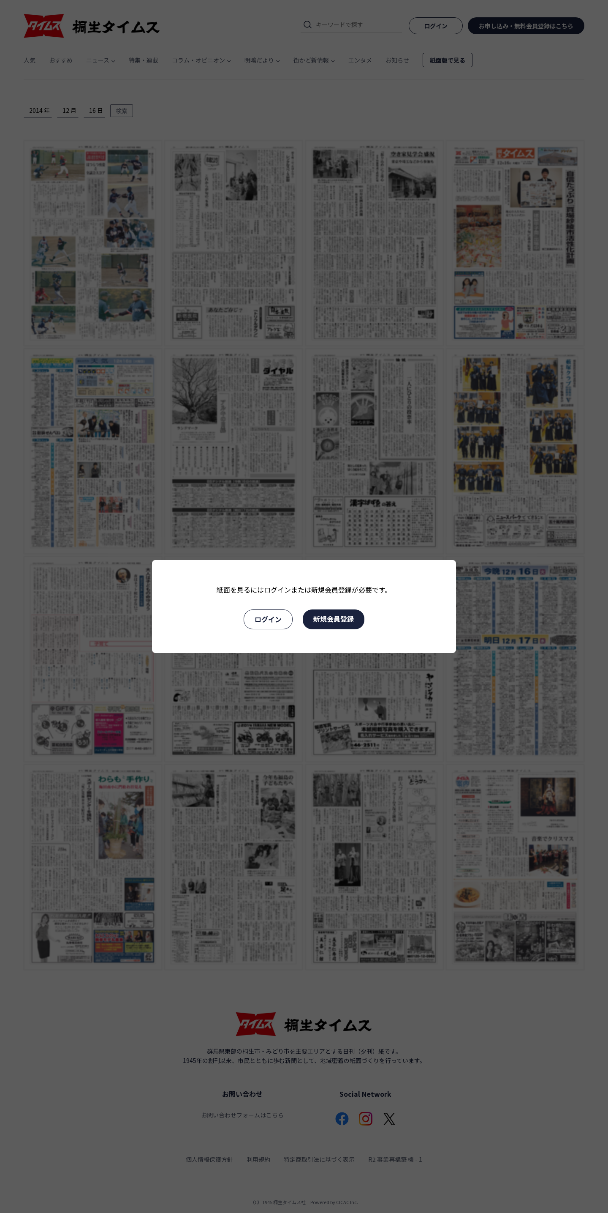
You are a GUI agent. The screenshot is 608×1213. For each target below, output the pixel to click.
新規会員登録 (333, 619)
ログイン (268, 619)
